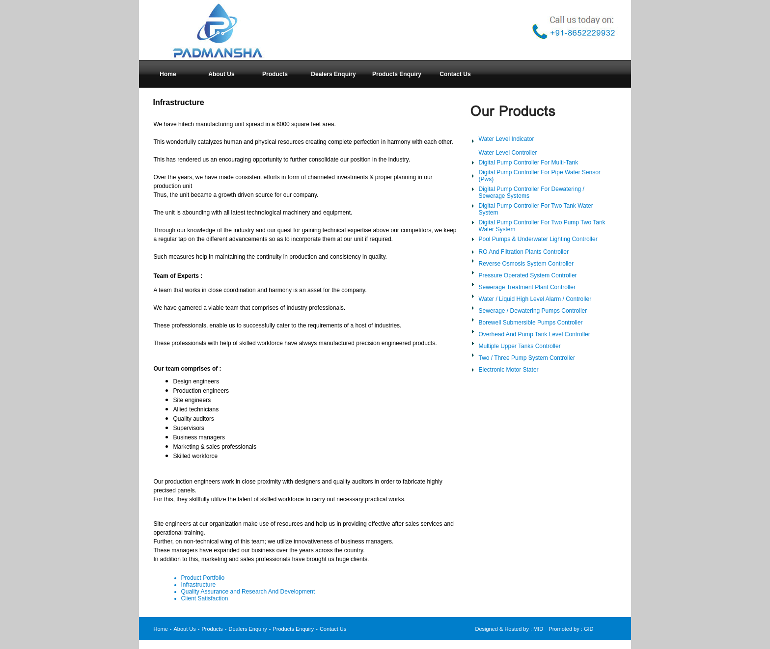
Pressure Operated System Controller (528, 275)
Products (211, 629)
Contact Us (333, 629)
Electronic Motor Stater (509, 369)
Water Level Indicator (506, 138)
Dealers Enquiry (248, 629)
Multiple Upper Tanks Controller (520, 346)
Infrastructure (198, 584)
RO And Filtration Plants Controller (524, 251)
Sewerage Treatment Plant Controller (527, 287)
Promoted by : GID (571, 629)
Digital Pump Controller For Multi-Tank (528, 162)
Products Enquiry (293, 629)
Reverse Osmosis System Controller (526, 263)
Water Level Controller (508, 152)
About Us (185, 629)
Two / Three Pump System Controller (527, 357)
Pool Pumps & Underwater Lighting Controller (538, 239)
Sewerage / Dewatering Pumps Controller (533, 310)
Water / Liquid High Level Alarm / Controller (535, 299)
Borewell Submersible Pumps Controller (531, 322)
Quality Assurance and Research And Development (248, 591)
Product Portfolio (203, 577)
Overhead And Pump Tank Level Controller (534, 334)
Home (161, 629)
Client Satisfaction (204, 598)
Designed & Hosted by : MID (509, 629)
